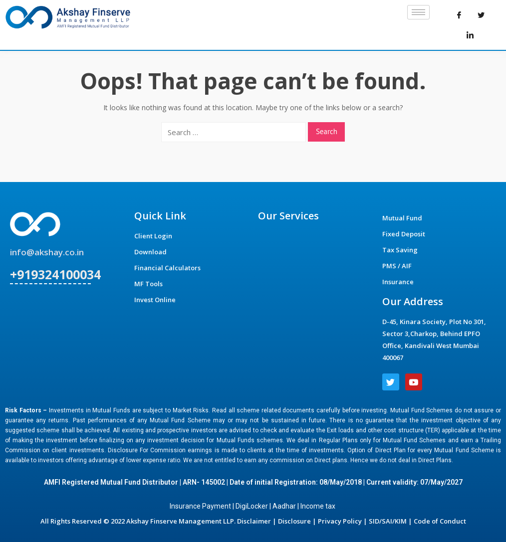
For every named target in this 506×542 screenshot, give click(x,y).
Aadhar (284, 506)
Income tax (318, 506)
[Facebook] (459, 14)
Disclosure (294, 521)
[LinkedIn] (470, 34)
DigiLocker (252, 506)
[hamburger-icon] (418, 12)
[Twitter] (481, 14)
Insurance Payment (200, 506)
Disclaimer (254, 521)
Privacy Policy (340, 521)
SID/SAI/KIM (388, 521)
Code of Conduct (440, 521)
